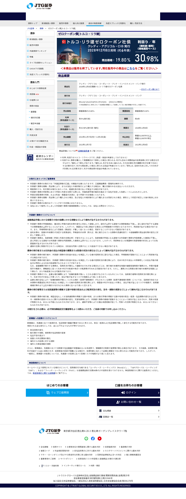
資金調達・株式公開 (128, 2)
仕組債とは (34, 100)
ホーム (33, 16)
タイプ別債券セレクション (41, 62)
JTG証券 (31, 28)
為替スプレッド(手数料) (116, 23)
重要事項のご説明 (48, 458)
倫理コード (45, 450)
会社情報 (44, 446)
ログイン (128, 392)
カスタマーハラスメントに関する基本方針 (122, 450)
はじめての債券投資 (38, 88)
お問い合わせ (151, 3)
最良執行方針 (126, 446)
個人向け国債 (78, 23)
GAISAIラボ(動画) (37, 68)
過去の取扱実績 (94, 23)
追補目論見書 (82, 150)
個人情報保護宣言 (133, 454)
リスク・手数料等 (50, 466)
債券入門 (34, 82)
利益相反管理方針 (62, 450)
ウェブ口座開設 (57, 392)
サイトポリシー (66, 458)
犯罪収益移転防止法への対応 (109, 454)
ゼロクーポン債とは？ (150, 89)
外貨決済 (33, 135)
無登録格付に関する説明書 (44, 373)
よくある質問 (151, 6)
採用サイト (57, 446)
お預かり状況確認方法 (39, 141)
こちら (131, 68)
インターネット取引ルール (75, 465)
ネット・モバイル (73, 2)
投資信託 (77, 16)
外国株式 (113, 16)
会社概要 (105, 411)
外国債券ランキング (38, 51)
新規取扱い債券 (48, 23)
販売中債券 (63, 23)
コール (86, 2)
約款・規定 (95, 465)
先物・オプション (95, 16)
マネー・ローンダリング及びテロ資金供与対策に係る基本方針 (67, 454)
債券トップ (32, 23)
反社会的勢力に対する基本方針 (87, 450)
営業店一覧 (106, 417)
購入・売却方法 (36, 129)
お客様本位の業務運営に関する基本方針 (83, 446)
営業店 (100, 2)
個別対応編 (35, 117)
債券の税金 (34, 105)
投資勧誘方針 (110, 446)
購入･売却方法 (136, 23)
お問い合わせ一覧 (129, 402)
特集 (31, 56)
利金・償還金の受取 (38, 146)
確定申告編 (35, 123)
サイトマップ (151, 9)
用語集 (34, 94)
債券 (61, 16)
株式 (47, 16)
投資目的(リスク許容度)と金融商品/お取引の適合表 (99, 458)
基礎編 (33, 111)
